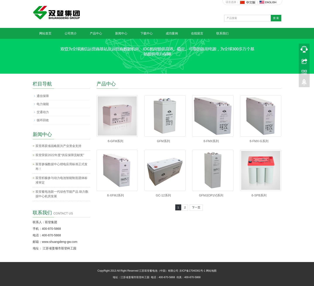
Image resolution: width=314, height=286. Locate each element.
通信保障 (43, 96)
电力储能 (43, 104)
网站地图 (211, 270)
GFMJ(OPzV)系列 (211, 195)
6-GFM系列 (115, 141)
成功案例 (172, 33)
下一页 (196, 207)
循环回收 (43, 120)
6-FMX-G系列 (259, 141)
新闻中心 (121, 33)
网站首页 (45, 33)
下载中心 (146, 33)
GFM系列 (163, 141)
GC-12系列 (163, 195)
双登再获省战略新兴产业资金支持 (58, 146)
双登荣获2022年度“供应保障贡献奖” (60, 155)
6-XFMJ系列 (115, 195)
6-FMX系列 (211, 141)
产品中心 (96, 33)
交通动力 (43, 112)
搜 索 (276, 18)
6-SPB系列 (259, 195)
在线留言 (197, 33)
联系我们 (222, 33)
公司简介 (71, 33)
